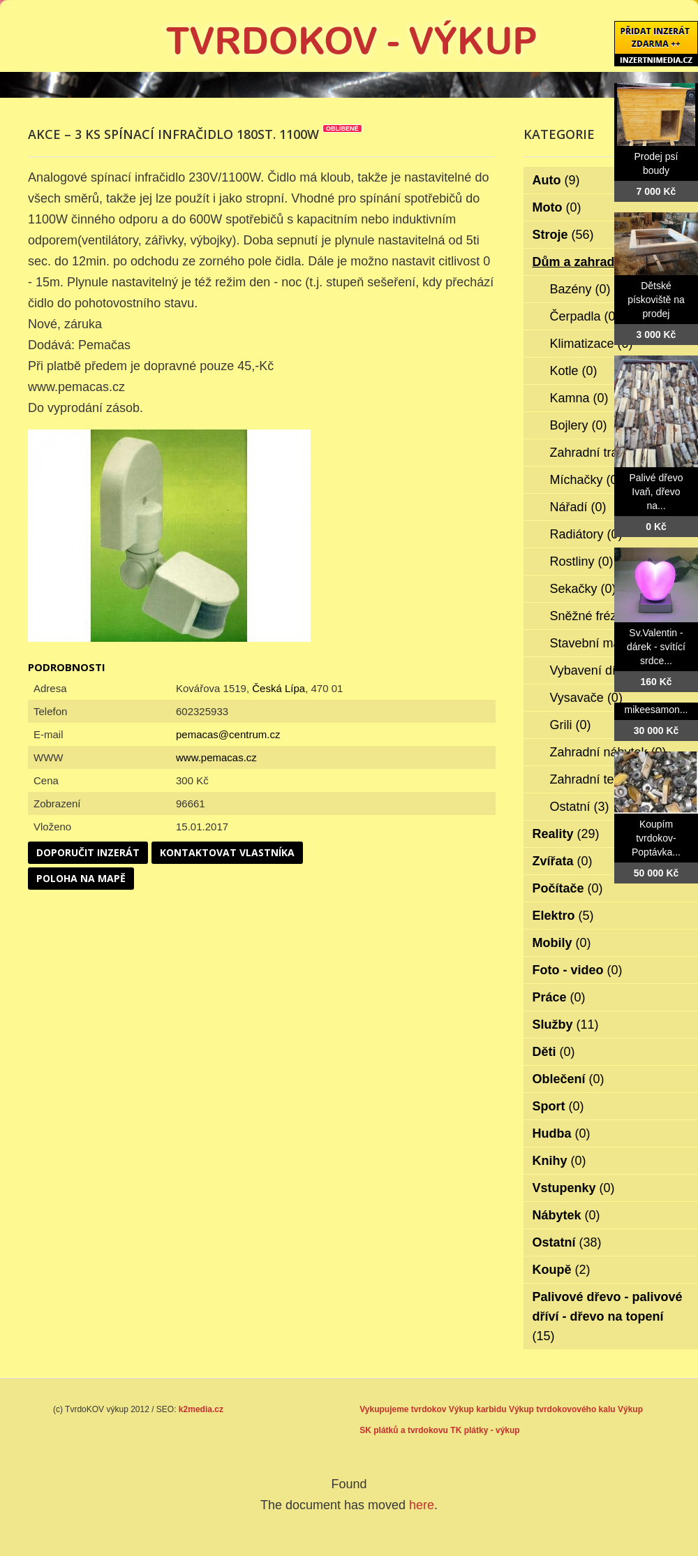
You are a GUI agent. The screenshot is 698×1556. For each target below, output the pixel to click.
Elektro (563, 916)
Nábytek (566, 1215)
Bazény (580, 289)
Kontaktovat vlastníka (227, 852)
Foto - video (578, 970)
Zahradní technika (609, 779)
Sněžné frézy (596, 616)
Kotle (573, 371)
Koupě (562, 1270)
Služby (566, 1025)
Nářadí (578, 507)
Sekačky (583, 589)
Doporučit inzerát (88, 852)
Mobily (562, 943)
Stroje (563, 235)
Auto (556, 180)
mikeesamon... (656, 709)
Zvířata (563, 861)
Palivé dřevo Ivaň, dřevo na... (656, 491)
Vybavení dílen (600, 670)
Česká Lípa (278, 688)
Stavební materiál (608, 643)
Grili (570, 725)
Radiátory (586, 534)
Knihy (559, 1161)
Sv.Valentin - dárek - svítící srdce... (656, 646)
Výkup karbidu (478, 1409)
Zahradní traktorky (610, 453)
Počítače (568, 888)
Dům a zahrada (587, 262)
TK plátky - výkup (484, 1430)
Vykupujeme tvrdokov (402, 1409)
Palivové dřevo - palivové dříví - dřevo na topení (608, 1316)
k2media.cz (201, 1409)
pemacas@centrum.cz (228, 734)
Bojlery (578, 425)
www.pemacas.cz (216, 757)
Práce (559, 997)
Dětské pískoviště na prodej (656, 299)
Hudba (562, 1133)
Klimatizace (591, 344)
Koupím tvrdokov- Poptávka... (656, 838)
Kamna (579, 398)
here (421, 1505)
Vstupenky (574, 1188)
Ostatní (579, 807)
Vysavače (586, 698)
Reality (566, 834)
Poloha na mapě (81, 878)
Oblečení (568, 1079)
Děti (554, 1052)
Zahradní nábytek (608, 752)
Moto (557, 207)
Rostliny (582, 561)
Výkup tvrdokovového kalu (562, 1409)
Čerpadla (585, 316)
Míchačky (586, 480)
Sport (558, 1106)
